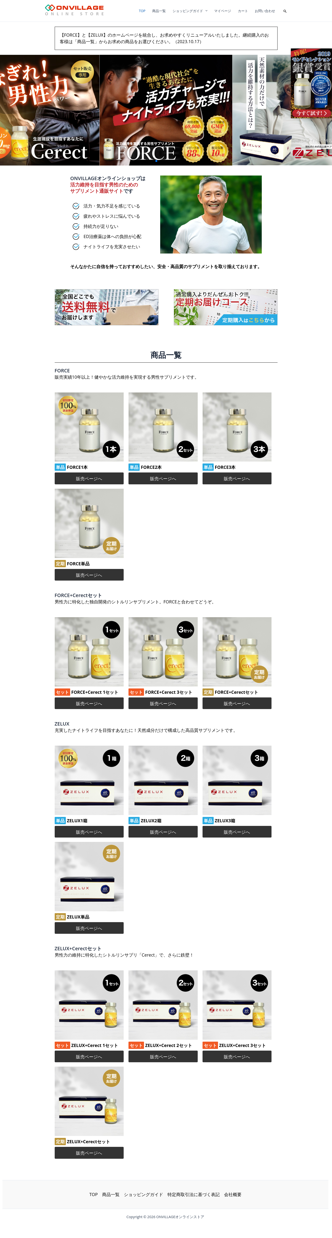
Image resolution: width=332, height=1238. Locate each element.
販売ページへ (89, 478)
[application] (205, 11)
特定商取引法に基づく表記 (193, 1194)
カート (243, 10)
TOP (142, 10)
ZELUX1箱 (77, 820)
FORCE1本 (77, 467)
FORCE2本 (151, 467)
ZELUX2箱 (151, 820)
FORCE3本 (225, 467)
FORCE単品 (78, 564)
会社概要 (232, 1194)
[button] (285, 11)
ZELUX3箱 (225, 820)
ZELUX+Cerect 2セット (168, 1045)
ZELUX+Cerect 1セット (94, 1045)
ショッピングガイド (190, 10)
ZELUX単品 (78, 917)
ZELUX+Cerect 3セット (242, 1045)
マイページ (222, 10)
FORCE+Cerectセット (236, 692)
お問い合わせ (265, 10)
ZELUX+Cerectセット (88, 1141)
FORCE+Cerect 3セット (168, 692)
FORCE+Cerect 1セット (95, 692)
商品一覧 (159, 10)
